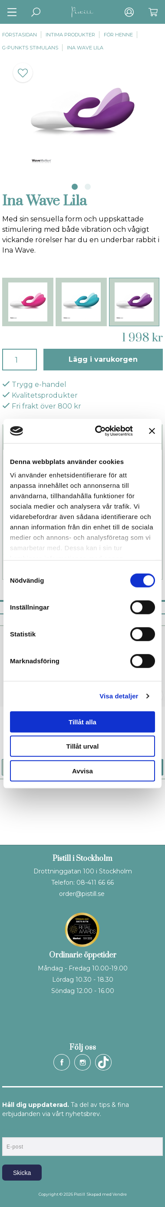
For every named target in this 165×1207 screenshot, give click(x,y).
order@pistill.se (82, 894)
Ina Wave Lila (85, 48)
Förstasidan (19, 35)
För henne (118, 35)
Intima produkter (70, 35)
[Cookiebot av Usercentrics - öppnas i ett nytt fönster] (99, 431)
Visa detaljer (118, 696)
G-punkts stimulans (30, 48)
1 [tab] (75, 187)
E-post (10, 1130)
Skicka (22, 1172)
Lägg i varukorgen (103, 359)
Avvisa (82, 770)
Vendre (119, 1194)
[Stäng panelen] (152, 431)
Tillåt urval (82, 746)
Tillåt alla (82, 721)
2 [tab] (88, 187)
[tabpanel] (82, 114)
